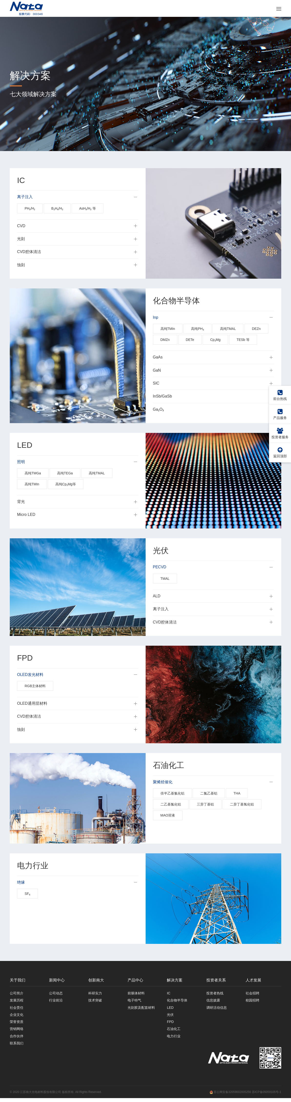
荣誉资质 (16, 1024)
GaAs (158, 358)
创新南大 (96, 981)
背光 (21, 502)
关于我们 (17, 981)
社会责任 (16, 1009)
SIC (156, 383)
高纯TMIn (168, 329)
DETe (190, 340)
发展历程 (16, 1001)
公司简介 (16, 994)
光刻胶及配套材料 (141, 1009)
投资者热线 (214, 994)
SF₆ (27, 894)
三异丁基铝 (205, 805)
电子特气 (134, 1001)
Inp (155, 318)
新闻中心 (57, 981)
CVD (21, 226)
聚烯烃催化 (162, 782)
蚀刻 (21, 265)
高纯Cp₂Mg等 (65, 484)
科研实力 (95, 994)
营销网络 (16, 1032)
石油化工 (174, 1032)
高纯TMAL (228, 329)
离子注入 (25, 197)
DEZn (256, 329)
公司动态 (56, 994)
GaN (157, 370)
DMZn (165, 340)
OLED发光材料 (30, 675)
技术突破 (95, 1001)
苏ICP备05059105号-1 (266, 1096)
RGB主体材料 (35, 686)
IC (168, 994)
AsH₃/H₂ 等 (87, 209)
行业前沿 (56, 1001)
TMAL (165, 579)
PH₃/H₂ (30, 209)
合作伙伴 (16, 1039)
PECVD (159, 567)
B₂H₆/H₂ (57, 209)
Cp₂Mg (215, 340)
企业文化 (16, 1017)
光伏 (170, 1017)
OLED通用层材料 (32, 704)
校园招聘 (252, 1001)
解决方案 (174, 981)
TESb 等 (243, 340)
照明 (21, 462)
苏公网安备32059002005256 (230, 1096)
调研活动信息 (216, 1009)
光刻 (21, 239)
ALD (157, 596)
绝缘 (21, 882)
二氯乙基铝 (208, 794)
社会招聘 (252, 994)
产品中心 (135, 981)
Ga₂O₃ (158, 410)
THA (236, 794)
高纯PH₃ (197, 329)
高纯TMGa (33, 473)
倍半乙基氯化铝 (172, 794)
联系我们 (16, 1047)
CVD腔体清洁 (29, 252)
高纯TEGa (65, 473)
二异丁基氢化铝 (242, 805)
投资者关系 (216, 981)
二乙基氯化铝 (171, 805)
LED (170, 1009)
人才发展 (253, 981)
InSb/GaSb (162, 397)
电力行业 (174, 1039)
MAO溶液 (168, 816)
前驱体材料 (136, 994)
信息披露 (213, 1001)
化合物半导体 (177, 1001)
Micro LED (26, 515)
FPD (170, 1024)
